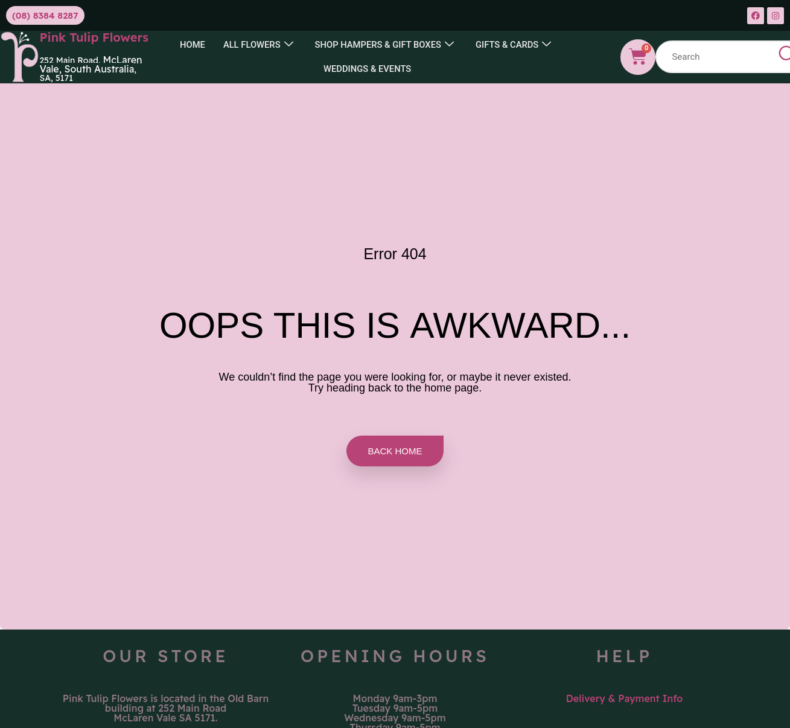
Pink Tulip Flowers (93, 37)
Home (190, 44)
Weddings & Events (367, 68)
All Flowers (256, 45)
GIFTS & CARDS (515, 45)
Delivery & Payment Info (624, 698)
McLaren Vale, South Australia (90, 64)
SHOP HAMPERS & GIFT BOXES (384, 45)
